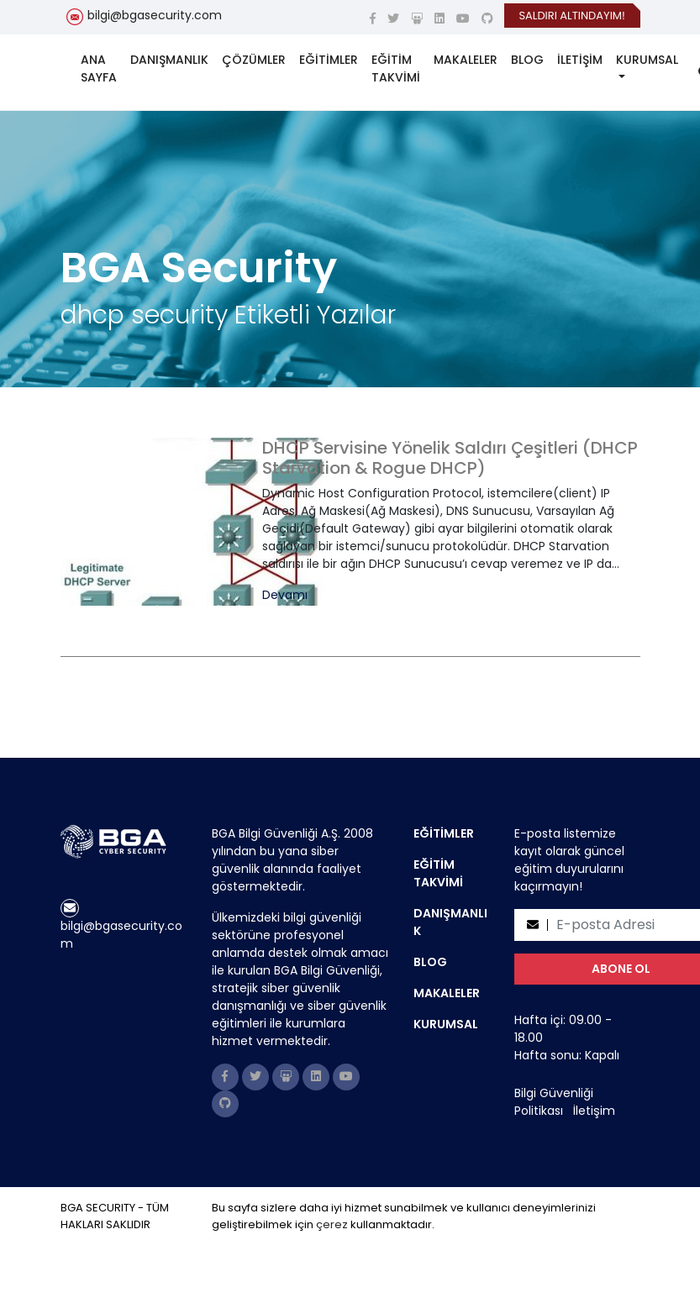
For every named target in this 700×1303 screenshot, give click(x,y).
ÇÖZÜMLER (254, 59)
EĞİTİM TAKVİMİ (395, 68)
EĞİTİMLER (328, 59)
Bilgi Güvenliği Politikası (553, 1102)
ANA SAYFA (99, 68)
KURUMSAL (647, 59)
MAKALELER (465, 59)
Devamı (285, 595)
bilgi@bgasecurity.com (154, 15)
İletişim (594, 1110)
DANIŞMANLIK (169, 59)
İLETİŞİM (580, 59)
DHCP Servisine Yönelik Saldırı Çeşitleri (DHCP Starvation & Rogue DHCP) (450, 458)
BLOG (527, 59)
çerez (332, 1224)
